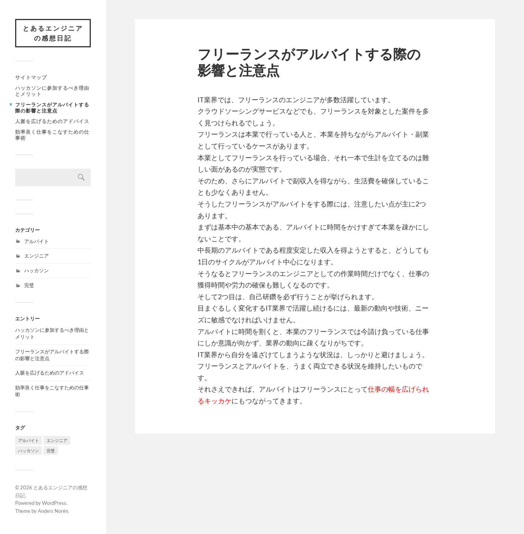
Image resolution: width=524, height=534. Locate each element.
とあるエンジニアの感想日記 (53, 33)
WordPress (54, 503)
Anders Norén (53, 511)
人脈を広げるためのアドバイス (52, 121)
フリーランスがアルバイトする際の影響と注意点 (52, 107)
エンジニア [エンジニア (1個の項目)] (57, 440)
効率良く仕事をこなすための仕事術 (52, 135)
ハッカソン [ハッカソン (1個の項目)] (28, 450)
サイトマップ (31, 77)
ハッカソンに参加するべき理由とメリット (52, 91)
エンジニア (36, 256)
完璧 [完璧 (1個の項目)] (51, 450)
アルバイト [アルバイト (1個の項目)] (28, 440)
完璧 (29, 285)
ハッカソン (36, 270)
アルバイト (36, 241)
